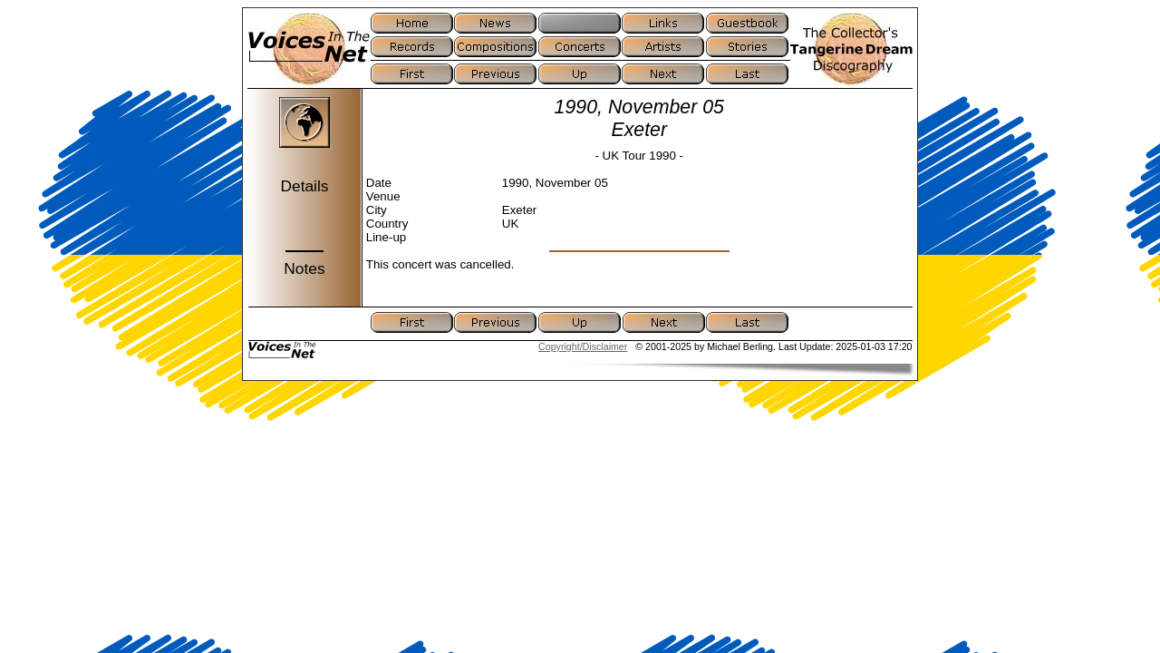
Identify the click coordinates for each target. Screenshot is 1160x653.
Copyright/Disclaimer (582, 346)
